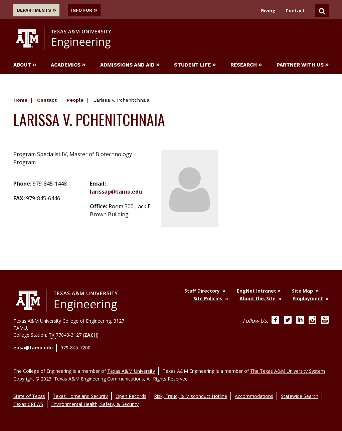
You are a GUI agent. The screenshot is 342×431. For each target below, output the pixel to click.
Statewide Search (299, 394)
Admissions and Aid (130, 66)
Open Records (131, 394)
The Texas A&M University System (287, 369)
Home (20, 101)
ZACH (90, 336)
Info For (91, 10)
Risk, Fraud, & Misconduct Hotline (190, 394)
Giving (268, 10)
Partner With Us (303, 66)
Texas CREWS (28, 401)
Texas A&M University (131, 369)
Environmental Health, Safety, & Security (95, 401)
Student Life (195, 66)
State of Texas (29, 394)
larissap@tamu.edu (116, 192)
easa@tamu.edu (33, 348)
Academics (68, 66)
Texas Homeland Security (80, 394)
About (24, 66)
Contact (295, 10)
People (74, 101)
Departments (38, 10)
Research (246, 66)
